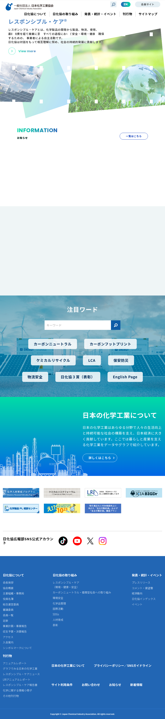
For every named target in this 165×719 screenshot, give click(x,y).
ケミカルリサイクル (53, 360)
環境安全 (58, 598)
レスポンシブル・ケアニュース (21, 674)
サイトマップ (148, 14)
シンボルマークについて (17, 648)
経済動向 (137, 593)
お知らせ (115, 684)
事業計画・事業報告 (15, 626)
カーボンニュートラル (53, 343)
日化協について (13, 575)
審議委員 (8, 610)
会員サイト (147, 4)
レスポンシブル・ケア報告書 (20, 685)
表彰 (55, 625)
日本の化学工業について (68, 665)
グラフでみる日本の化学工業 (20, 668)
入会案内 (8, 642)
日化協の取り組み (65, 575)
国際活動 (58, 609)
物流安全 (35, 376)
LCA (91, 360)
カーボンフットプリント (110, 343)
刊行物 (7, 655)
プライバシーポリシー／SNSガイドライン (123, 665)
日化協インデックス (144, 599)
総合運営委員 (11, 604)
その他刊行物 (11, 696)
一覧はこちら (134, 136)
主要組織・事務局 (13, 593)
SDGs (56, 614)
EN (126, 4)
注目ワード (82, 309)
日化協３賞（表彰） (78, 376)
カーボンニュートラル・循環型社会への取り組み (82, 592)
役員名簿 (8, 599)
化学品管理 (59, 603)
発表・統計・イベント (147, 575)
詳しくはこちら (100, 457)
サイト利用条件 (62, 684)
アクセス (8, 637)
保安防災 (121, 360)
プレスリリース (141, 582)
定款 (5, 621)
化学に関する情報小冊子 (17, 690)
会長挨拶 (8, 582)
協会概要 (8, 588)
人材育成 (58, 620)
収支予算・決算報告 (15, 631)
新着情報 (136, 684)
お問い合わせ (91, 684)
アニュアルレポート (15, 663)
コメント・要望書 (142, 588)
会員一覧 (8, 615)
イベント (137, 604)
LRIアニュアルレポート (16, 679)
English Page (125, 376)
